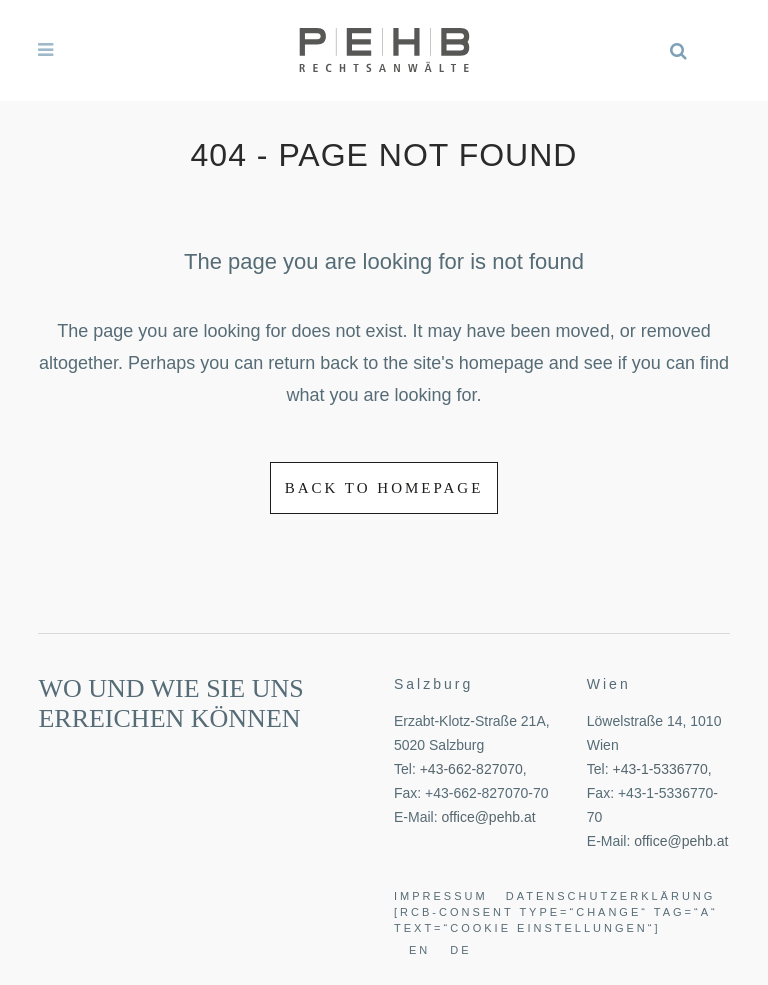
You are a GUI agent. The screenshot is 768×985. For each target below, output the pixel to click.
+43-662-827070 (471, 769)
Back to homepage (384, 488)
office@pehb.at (488, 817)
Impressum (441, 896)
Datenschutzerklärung (611, 896)
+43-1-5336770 (659, 769)
